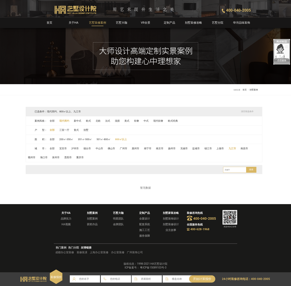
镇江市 (208, 148)
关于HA (73, 22)
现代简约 (64, 120)
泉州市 (56, 157)
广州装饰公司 (135, 252)
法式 (107, 120)
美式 (127, 120)
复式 (76, 130)
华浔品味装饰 (241, 22)
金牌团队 (118, 224)
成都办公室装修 (64, 252)
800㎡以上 (121, 139)
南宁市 (147, 148)
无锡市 (184, 148)
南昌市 (244, 148)
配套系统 (144, 224)
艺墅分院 (217, 22)
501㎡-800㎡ (104, 139)
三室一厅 (64, 130)
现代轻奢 (158, 120)
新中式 (77, 120)
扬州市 (172, 148)
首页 (49, 22)
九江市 (232, 148)
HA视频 (65, 224)
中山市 (99, 148)
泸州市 (75, 148)
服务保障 (144, 235)
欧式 (88, 120)
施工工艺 (144, 230)
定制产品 (169, 22)
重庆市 (80, 157)
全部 (52, 120)
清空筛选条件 (247, 111)
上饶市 (220, 148)
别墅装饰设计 (171, 218)
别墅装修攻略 (193, 22)
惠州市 (135, 148)
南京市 (160, 148)
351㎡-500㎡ (85, 139)
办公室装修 (117, 252)
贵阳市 (68, 157)
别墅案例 (92, 218)
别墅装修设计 (171, 224)
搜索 (251, 169)
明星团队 (118, 218)
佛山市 (111, 148)
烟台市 (87, 148)
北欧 (98, 120)
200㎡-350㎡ (66, 139)
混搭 (117, 120)
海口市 (44, 157)
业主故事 (170, 230)
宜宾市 (63, 148)
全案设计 (144, 218)
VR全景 (145, 22)
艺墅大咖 (121, 22)
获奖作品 (92, 224)
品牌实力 (66, 218)
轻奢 (136, 120)
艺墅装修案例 (97, 22)
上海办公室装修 (99, 252)
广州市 (123, 148)
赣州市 (31, 157)
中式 (146, 120)
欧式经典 (173, 120)
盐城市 (196, 148)
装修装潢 (82, 252)
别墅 (85, 130)
